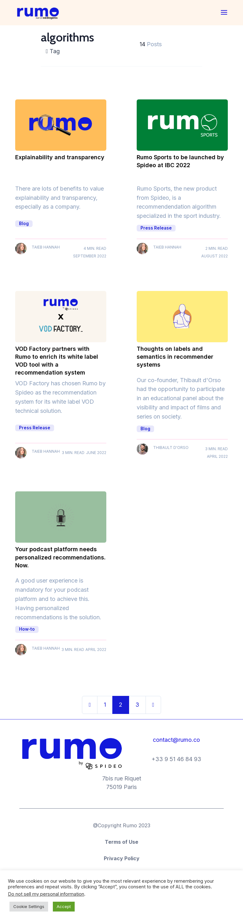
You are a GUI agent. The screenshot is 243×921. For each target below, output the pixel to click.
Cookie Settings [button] (28, 906)
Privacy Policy (122, 858)
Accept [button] (64, 906)
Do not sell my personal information (46, 894)
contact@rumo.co (176, 739)
